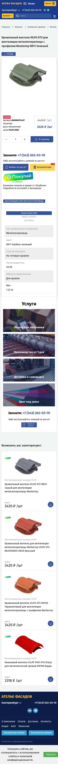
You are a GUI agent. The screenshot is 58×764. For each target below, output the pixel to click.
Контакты (46, 721)
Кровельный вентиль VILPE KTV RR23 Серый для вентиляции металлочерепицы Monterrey (26, 488)
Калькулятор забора (14, 732)
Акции (5, 726)
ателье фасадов (12, 3)
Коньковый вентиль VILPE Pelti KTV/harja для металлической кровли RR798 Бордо (28, 664)
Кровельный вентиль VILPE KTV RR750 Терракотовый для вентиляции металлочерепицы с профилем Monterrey (29, 607)
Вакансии (24, 726)
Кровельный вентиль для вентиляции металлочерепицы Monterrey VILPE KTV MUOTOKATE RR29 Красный (27, 547)
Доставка (33, 721)
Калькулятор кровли (41, 732)
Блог (13, 726)
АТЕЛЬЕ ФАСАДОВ (17, 696)
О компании (8, 721)
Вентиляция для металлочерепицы (24, 201)
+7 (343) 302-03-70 (31, 10)
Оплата (22, 721)
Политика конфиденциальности (17, 741)
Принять (51, 754)
